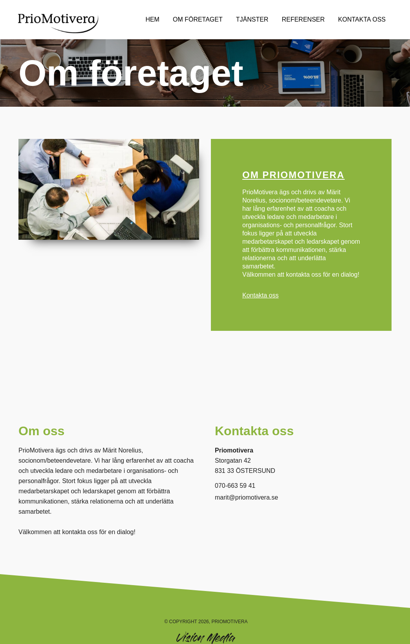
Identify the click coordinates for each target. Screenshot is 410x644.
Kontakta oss (260, 295)
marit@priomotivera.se (246, 497)
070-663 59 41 (235, 485)
